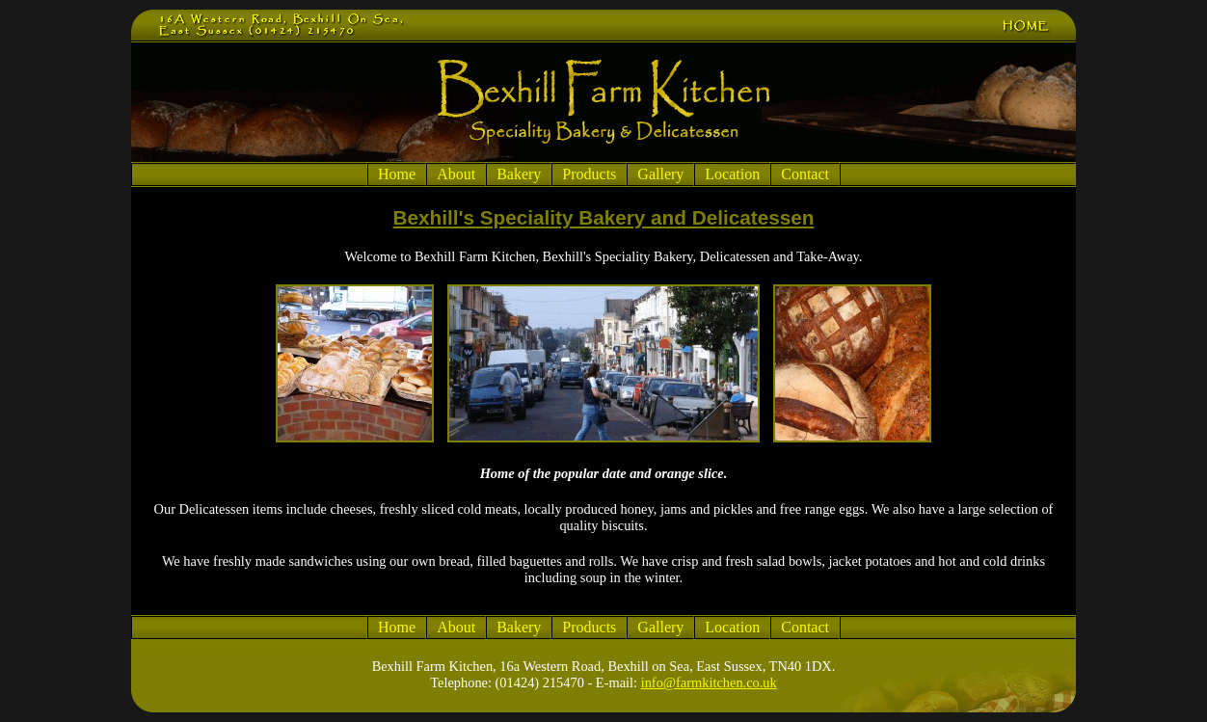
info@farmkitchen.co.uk (709, 682)
